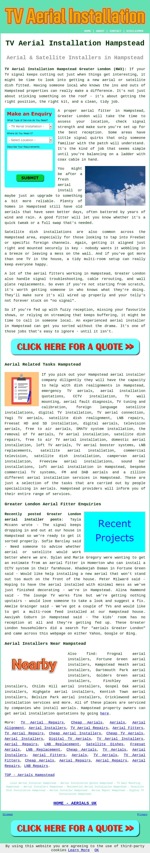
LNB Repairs (36, 766)
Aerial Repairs (21, 744)
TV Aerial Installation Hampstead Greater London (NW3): (65, 69)
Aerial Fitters (128, 728)
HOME (87, 31)
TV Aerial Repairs (42, 723)
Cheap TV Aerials (124, 733)
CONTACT (115, 31)
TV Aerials (114, 750)
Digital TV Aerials (70, 739)
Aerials (117, 723)
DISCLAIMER (134, 31)
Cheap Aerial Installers (75, 733)
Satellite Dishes (104, 744)
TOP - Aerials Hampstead (29, 775)
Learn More (79, 850)
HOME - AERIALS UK (75, 803)
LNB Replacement (61, 744)
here (104, 714)
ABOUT (100, 31)
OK (97, 850)
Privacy (142, 814)
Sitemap (8, 814)
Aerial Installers (47, 728)
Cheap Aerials (87, 723)
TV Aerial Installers (120, 739)
